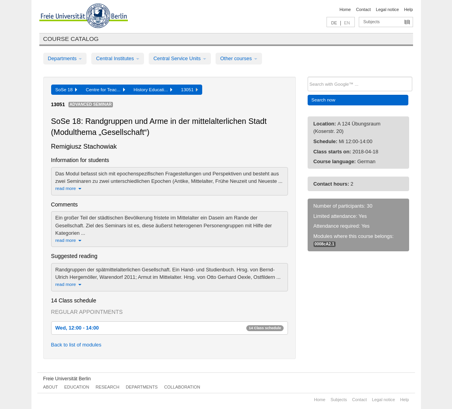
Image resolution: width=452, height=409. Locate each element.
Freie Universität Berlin (67, 378)
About (50, 387)
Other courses (238, 58)
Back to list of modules (76, 345)
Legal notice (387, 9)
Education (76, 387)
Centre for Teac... (105, 89)
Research (107, 387)
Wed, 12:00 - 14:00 (169, 328)
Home (345, 9)
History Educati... (153, 89)
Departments (65, 58)
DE (334, 22)
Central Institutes (117, 58)
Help (408, 9)
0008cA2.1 (324, 244)
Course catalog (71, 38)
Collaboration (182, 387)
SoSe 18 (66, 89)
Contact (363, 9)
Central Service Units (179, 58)
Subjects (371, 21)
